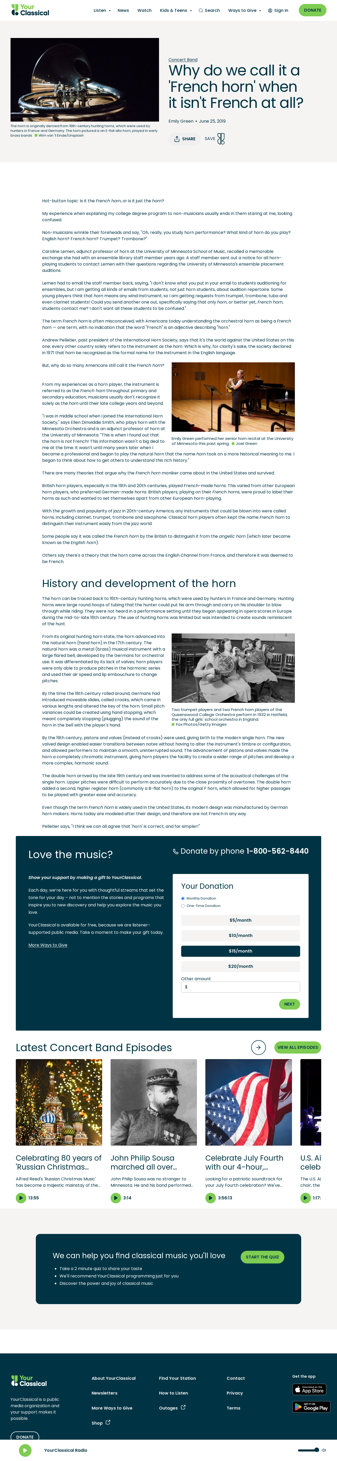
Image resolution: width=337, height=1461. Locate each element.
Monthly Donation (198, 898)
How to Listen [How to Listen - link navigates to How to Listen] (173, 1393)
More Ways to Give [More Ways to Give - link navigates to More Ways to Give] (112, 1408)
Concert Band (182, 60)
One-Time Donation (201, 906)
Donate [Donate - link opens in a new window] (312, 10)
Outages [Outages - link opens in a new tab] (172, 1408)
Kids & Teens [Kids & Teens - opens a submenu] (173, 10)
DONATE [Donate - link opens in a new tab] (24, 1437)
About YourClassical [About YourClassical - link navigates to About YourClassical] (114, 1378)
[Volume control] (308, 1450)
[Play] (25, 1450)
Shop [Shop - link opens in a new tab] (101, 1423)
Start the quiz (262, 1257)
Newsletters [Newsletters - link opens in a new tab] (104, 1393)
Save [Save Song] (215, 139)
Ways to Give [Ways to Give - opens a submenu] (242, 10)
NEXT (289, 1004)
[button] (59, 1131)
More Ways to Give (47, 945)
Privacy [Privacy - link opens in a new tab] (235, 1393)
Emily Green (181, 121)
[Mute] (323, 1451)
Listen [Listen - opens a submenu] (100, 10)
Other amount (196, 979)
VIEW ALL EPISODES (297, 1047)
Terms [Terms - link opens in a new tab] (233, 1408)
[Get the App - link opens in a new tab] (309, 1390)
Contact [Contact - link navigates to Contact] (236, 1378)
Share (184, 139)
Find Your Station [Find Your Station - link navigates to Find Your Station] (177, 1378)
